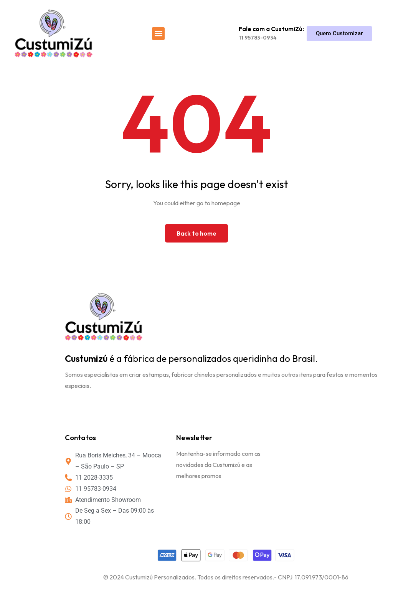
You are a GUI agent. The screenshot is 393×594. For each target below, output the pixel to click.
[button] (158, 33)
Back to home (196, 233)
